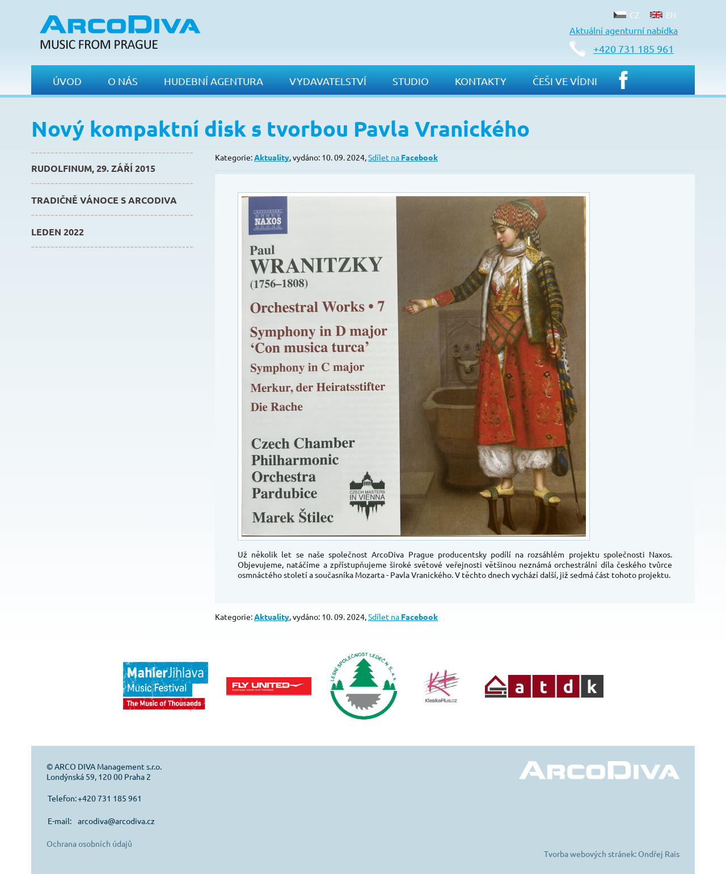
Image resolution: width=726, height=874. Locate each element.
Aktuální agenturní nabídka (623, 30)
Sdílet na (403, 157)
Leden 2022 (57, 232)
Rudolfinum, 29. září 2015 (93, 168)
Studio (410, 81)
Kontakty (480, 81)
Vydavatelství (327, 81)
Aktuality (271, 157)
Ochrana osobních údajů (89, 843)
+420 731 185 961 (633, 48)
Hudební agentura (213, 81)
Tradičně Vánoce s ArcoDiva (104, 200)
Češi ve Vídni (565, 81)
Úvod (67, 81)
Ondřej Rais (658, 853)
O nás (123, 81)
